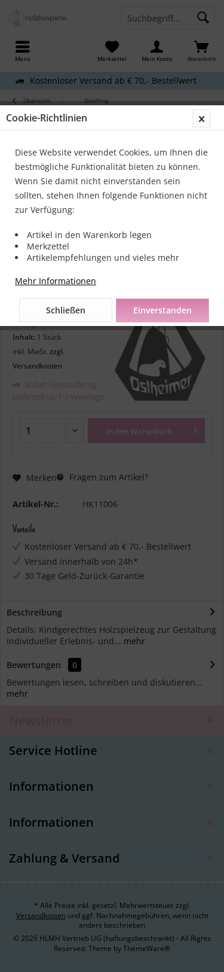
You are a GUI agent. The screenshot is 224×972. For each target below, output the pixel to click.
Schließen (65, 310)
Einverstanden (162, 310)
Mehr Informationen (55, 281)
